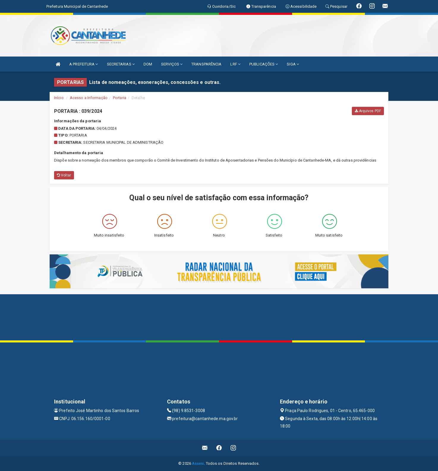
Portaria (119, 98)
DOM (148, 64)
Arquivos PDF (368, 111)
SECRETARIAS (121, 64)
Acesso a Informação (89, 98)
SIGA (293, 64)
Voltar (64, 175)
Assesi (198, 463)
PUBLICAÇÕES (263, 64)
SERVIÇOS (171, 64)
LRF (235, 64)
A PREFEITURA (83, 64)
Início (59, 98)
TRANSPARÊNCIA (206, 64)
